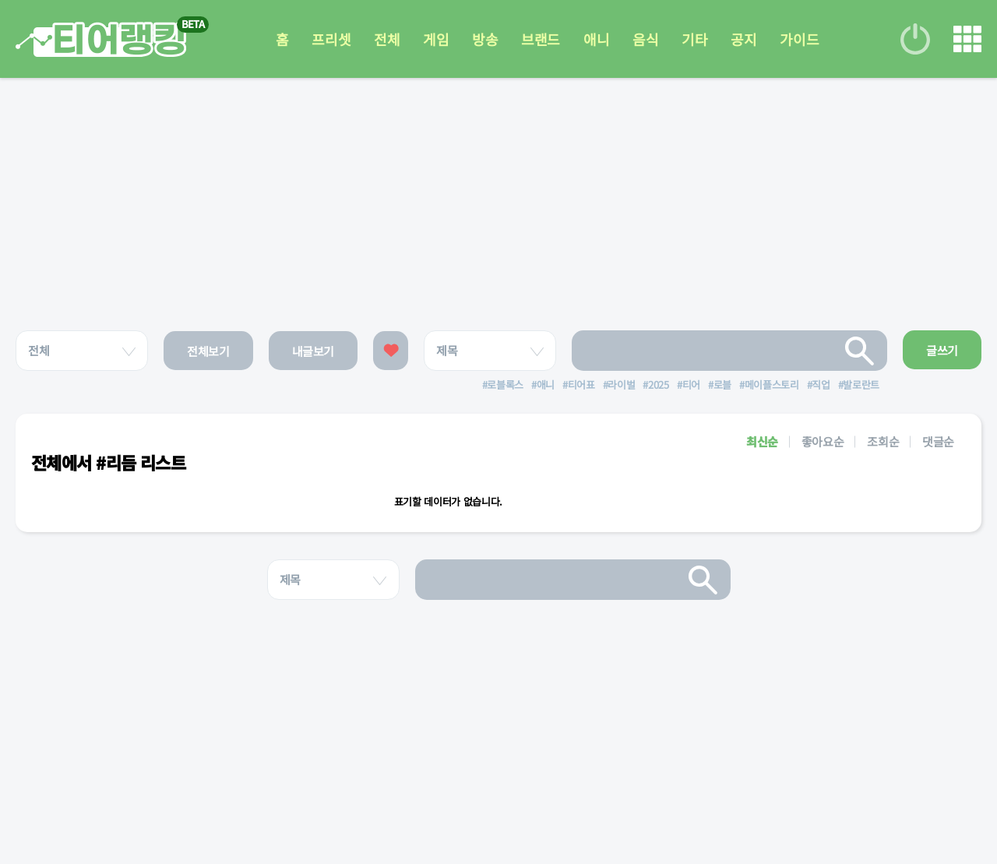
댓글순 (938, 441)
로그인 (915, 39)
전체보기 (208, 351)
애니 (596, 39)
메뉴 (967, 39)
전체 (387, 39)
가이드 (799, 39)
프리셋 (331, 39)
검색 (860, 350)
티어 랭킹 (101, 39)
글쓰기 (942, 350)
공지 (743, 39)
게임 (436, 39)
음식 (645, 39)
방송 (485, 39)
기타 (694, 39)
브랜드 (540, 39)
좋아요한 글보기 (390, 350)
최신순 (762, 441)
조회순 (883, 441)
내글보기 (313, 351)
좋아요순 (822, 441)
